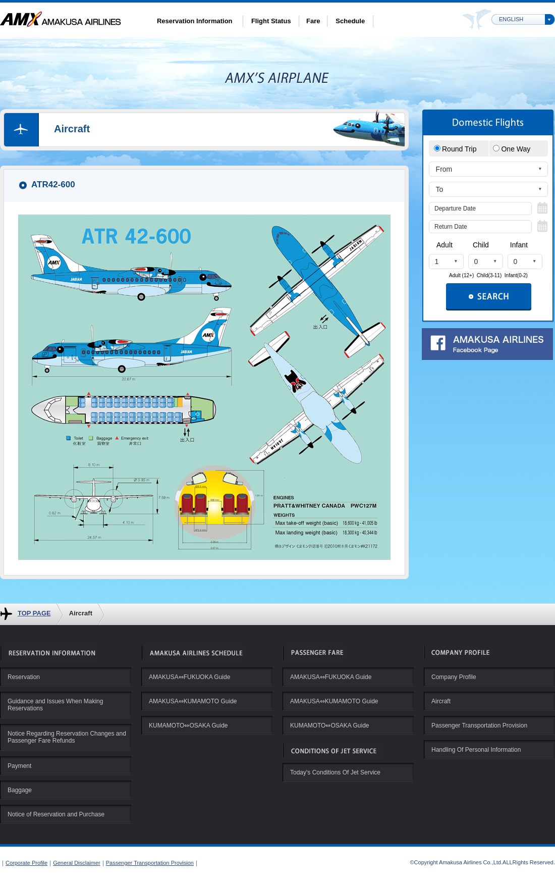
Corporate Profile (26, 863)
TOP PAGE (34, 613)
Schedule (350, 21)
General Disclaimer (76, 863)
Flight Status (271, 21)
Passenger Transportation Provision (150, 863)
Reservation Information (195, 21)
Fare (313, 21)
